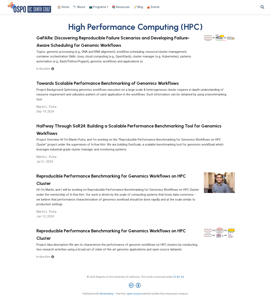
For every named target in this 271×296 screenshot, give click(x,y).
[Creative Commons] (135, 285)
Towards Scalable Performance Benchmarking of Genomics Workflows (107, 83)
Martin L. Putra (46, 106)
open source (134, 293)
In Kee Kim (43, 68)
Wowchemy (106, 293)
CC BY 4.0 (178, 276)
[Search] (262, 7)
